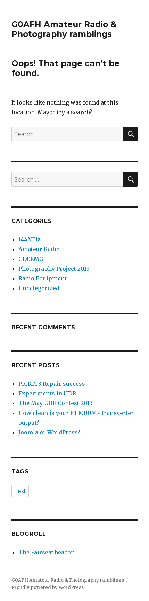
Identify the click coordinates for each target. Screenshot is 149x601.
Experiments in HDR (47, 393)
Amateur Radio (39, 249)
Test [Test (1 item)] (20, 491)
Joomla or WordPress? (49, 432)
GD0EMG (30, 258)
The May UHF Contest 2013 (55, 403)
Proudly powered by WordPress (47, 588)
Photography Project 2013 (54, 268)
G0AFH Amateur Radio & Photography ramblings (63, 29)
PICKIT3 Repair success (51, 383)
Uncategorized (38, 288)
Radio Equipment (42, 278)
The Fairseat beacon (46, 552)
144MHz (29, 239)
